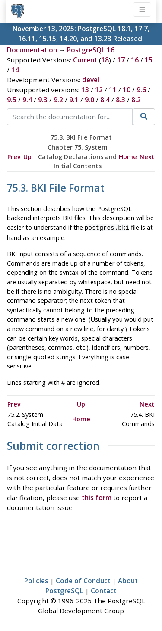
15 (148, 59)
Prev (14, 157)
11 (113, 89)
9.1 (74, 99)
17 (121, 59)
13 (85, 89)
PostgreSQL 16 (90, 50)
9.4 (27, 99)
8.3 (120, 99)
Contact (104, 589)
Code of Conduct (83, 579)
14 (15, 69)
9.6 (141, 89)
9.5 (11, 99)
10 (126, 89)
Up (27, 157)
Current (85, 59)
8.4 (105, 99)
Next (147, 157)
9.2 (58, 99)
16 (135, 59)
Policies (36, 579)
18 (105, 59)
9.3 (43, 99)
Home (128, 157)
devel (90, 79)
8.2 (136, 99)
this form (96, 495)
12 (99, 89)
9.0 (89, 99)
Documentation (32, 50)
